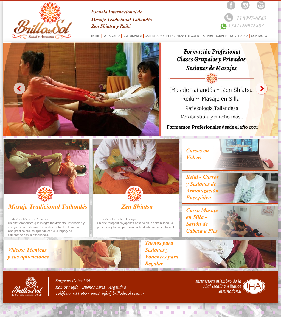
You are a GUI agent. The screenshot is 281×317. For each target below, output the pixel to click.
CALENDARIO (154, 35)
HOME (96, 35)
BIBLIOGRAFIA (217, 35)
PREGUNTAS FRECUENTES (185, 35)
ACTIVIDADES (132, 35)
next (261, 88)
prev (19, 88)
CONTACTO (258, 35)
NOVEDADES (239, 35)
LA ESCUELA (111, 35)
